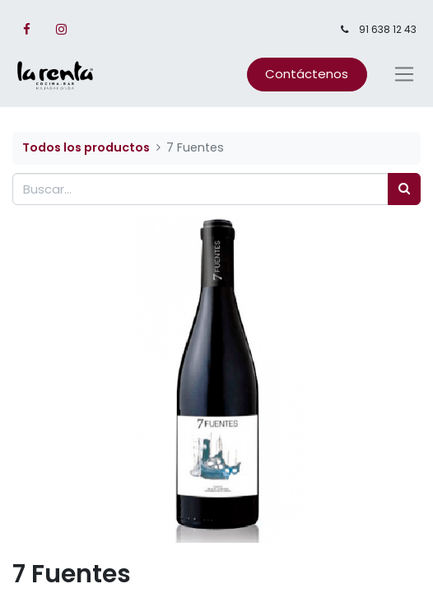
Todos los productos (86, 147)
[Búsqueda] (404, 189)
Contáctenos (306, 73)
